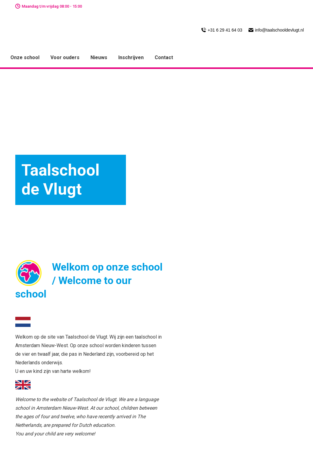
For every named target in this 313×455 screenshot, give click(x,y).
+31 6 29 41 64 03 (221, 30)
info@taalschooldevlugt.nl (276, 30)
